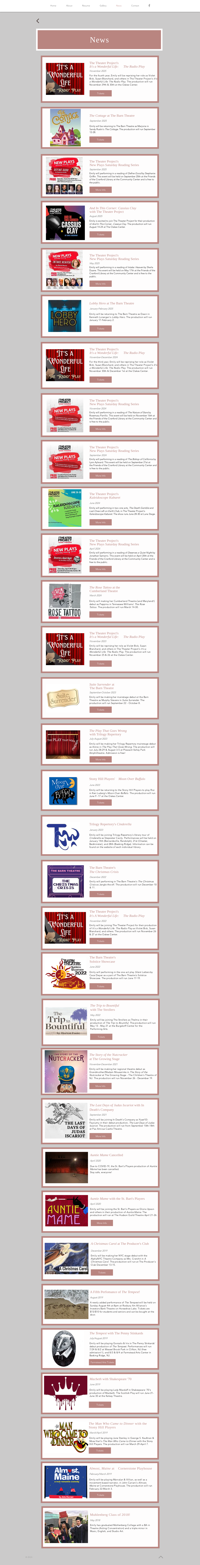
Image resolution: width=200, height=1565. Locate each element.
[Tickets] (101, 93)
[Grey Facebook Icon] (149, 5)
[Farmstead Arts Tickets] (102, 1362)
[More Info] (101, 190)
